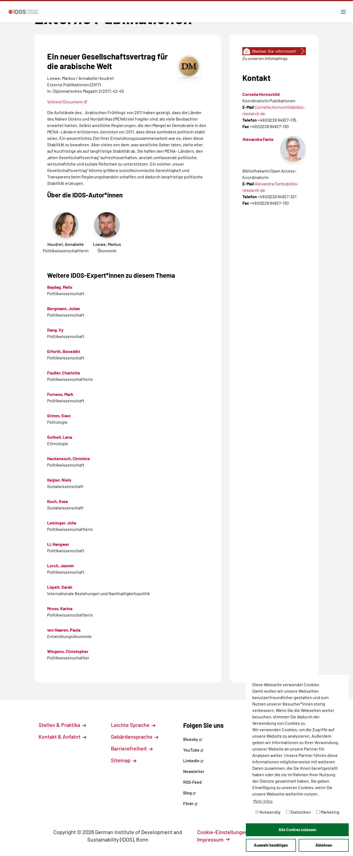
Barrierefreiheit (132, 748)
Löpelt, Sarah (59, 587)
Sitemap (123, 760)
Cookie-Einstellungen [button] (225, 832)
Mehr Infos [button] (263, 801)
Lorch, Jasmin (60, 565)
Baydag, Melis (59, 287)
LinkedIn (193, 760)
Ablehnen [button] (324, 845)
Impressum (213, 839)
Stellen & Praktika (62, 725)
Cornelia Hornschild (261, 94)
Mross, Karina (59, 608)
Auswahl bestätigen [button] (271, 845)
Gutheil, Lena (59, 437)
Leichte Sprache (133, 725)
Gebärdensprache (134, 736)
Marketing (327, 811)
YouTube (193, 749)
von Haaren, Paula (63, 629)
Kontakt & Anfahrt (62, 736)
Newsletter (193, 771)
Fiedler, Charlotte (63, 372)
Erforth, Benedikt (63, 351)
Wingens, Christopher (67, 651)
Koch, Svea (57, 501)
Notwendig (267, 811)
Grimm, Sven (59, 415)
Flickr (190, 803)
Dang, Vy (55, 329)
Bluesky (192, 739)
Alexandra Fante (257, 139)
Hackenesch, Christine (68, 458)
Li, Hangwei (58, 544)
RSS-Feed (192, 781)
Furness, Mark (60, 394)
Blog (189, 792)
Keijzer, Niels (59, 479)
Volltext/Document (67, 101)
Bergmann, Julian (63, 308)
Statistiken (298, 811)
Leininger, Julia (61, 522)
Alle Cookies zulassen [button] (297, 829)
